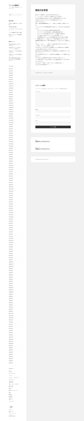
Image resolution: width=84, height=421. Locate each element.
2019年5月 (11, 96)
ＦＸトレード (11, 401)
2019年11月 (11, 86)
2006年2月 (11, 360)
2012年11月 (11, 189)
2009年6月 (11, 274)
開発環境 (10, 396)
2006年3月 (11, 358)
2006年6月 (11, 352)
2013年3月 (11, 182)
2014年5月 (11, 154)
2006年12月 (11, 339)
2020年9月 (11, 73)
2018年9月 (11, 109)
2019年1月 (11, 101)
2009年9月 (11, 268)
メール (37, 115)
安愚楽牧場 (11, 381)
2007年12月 (11, 313)
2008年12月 (11, 287)
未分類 (10, 388)
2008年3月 (11, 307)
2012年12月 (11, 186)
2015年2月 (11, 139)
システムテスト (12, 373)
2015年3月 (11, 137)
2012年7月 (11, 197)
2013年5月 (11, 180)
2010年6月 (11, 251)
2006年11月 (11, 341)
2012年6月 (11, 199)
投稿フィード (11, 411)
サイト (36, 120)
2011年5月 (11, 227)
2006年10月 (11, 343)
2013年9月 (11, 171)
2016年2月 (11, 113)
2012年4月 (11, 204)
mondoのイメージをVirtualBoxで (15, 51)
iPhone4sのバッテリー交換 (14, 47)
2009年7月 (11, 272)
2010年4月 (11, 255)
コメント (37, 91)
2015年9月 (11, 124)
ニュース (10, 375)
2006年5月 (11, 354)
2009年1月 (11, 285)
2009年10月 (11, 266)
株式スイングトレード (13, 390)
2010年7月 (11, 249)
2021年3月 (11, 68)
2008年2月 (11, 309)
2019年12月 (11, 83)
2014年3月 (11, 159)
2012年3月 (11, 206)
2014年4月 (11, 156)
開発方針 (10, 394)
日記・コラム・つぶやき (13, 384)
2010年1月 (11, 259)
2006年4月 (11, 356)
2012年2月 (11, 208)
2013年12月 (11, 165)
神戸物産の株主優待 (13, 26)
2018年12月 (11, 103)
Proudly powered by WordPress (41, 159)
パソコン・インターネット (14, 377)
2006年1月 (11, 362)
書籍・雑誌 (11, 386)
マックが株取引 (14, 5)
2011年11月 (11, 214)
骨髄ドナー (11, 399)
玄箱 (10, 392)
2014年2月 (11, 161)
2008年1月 (11, 311)
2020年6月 (11, 75)
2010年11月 (11, 240)
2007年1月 (11, 337)
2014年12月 (11, 141)
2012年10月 (11, 191)
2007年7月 (11, 324)
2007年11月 (11, 315)
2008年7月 (11, 298)
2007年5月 (11, 328)
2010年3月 (11, 257)
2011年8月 (11, 221)
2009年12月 (11, 262)
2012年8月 (11, 195)
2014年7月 (11, 150)
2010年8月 (11, 247)
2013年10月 (11, 169)
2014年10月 (11, 146)
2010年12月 (11, 238)
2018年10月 (11, 107)
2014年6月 (11, 152)
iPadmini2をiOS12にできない (15, 44)
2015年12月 (11, 118)
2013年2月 (11, 184)
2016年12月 (11, 111)
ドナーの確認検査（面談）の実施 (15, 32)
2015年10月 (11, 122)
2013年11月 (11, 167)
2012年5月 (11, 201)
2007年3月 (11, 332)
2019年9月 (11, 90)
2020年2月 (11, 81)
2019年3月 (11, 98)
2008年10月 (11, 292)
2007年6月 (11, 326)
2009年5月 (11, 277)
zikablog (46, 72)
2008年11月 (11, 289)
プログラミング (12, 379)
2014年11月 (11, 143)
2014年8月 (11, 148)
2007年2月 (11, 335)
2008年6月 (11, 300)
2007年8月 (11, 322)
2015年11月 (11, 120)
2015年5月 (11, 133)
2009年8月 (11, 270)
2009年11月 (11, 264)
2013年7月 (11, 176)
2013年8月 (11, 174)
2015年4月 (11, 135)
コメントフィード (12, 413)
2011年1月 (11, 236)
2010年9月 (11, 244)
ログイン (10, 409)
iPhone (10, 371)
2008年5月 (11, 302)
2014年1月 (11, 163)
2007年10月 (11, 317)
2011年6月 (11, 225)
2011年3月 (11, 232)
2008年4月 (11, 304)
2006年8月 (11, 347)
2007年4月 (11, 330)
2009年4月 (11, 279)
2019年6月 (11, 94)
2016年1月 (11, 116)
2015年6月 (11, 131)
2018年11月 (11, 105)
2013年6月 (11, 178)
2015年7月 (11, 128)
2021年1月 (11, 70)
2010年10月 (11, 242)
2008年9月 (11, 294)
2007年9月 (11, 320)
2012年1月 (11, 210)
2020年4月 (11, 79)
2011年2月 (11, 234)
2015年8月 (11, 126)
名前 (36, 109)
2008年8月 (11, 296)
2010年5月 (11, 253)
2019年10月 (11, 88)
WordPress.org (12, 416)
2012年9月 (11, 193)
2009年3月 (11, 281)
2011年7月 (11, 223)
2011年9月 (11, 219)
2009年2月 (11, 283)
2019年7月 (11, 92)
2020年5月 (11, 77)
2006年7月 (11, 350)
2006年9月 (11, 345)
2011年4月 (11, 229)
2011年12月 (11, 212)
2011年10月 (11, 216)
